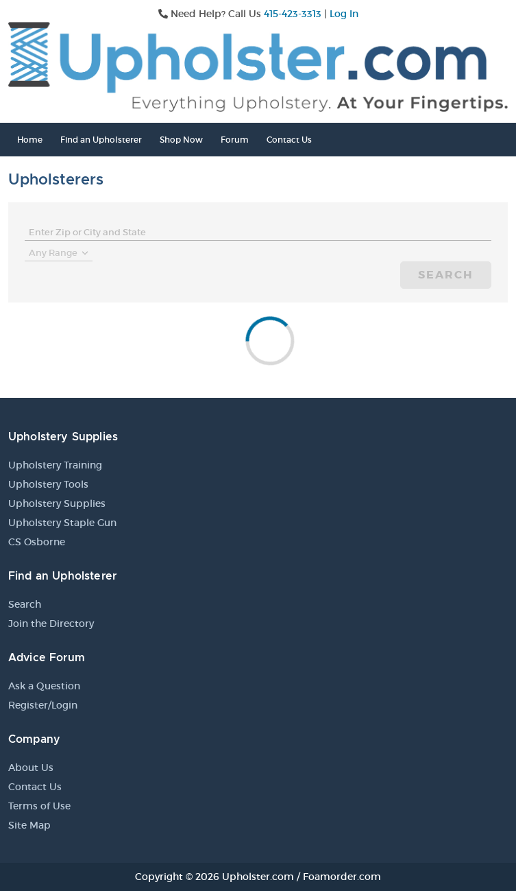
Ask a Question (44, 686)
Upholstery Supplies (57, 503)
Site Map (29, 825)
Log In (344, 14)
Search (446, 275)
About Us (30, 767)
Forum (235, 139)
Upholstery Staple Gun (62, 522)
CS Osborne (36, 542)
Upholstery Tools (48, 484)
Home (29, 139)
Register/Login (42, 705)
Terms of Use (39, 806)
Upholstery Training (55, 465)
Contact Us (289, 139)
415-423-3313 (292, 14)
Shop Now (181, 139)
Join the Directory (51, 623)
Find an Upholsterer (101, 139)
